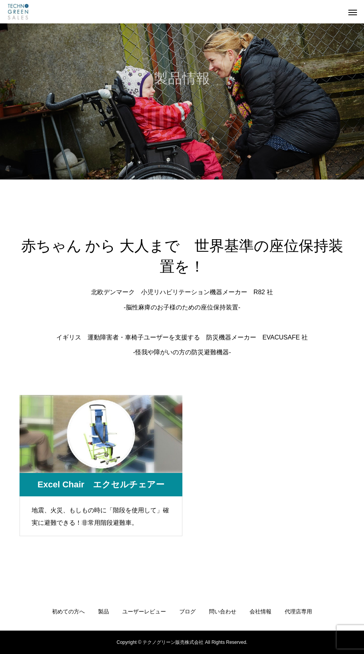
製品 (103, 611)
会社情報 (260, 611)
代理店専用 (298, 611)
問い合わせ (222, 611)
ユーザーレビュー (144, 611)
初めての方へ (68, 611)
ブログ (187, 611)
